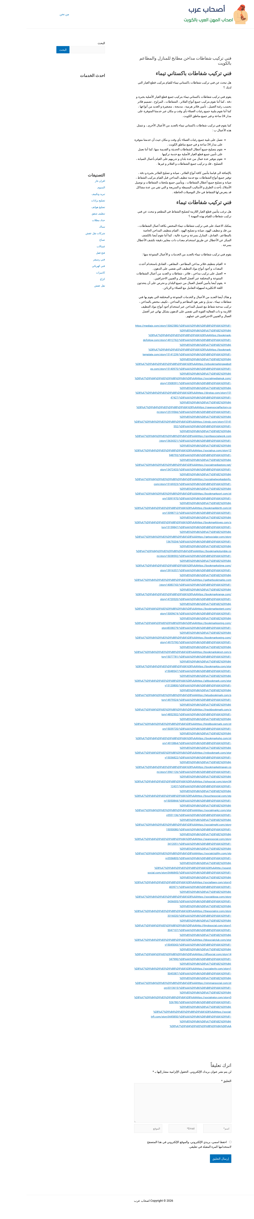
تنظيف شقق (71, 213)
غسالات (73, 246)
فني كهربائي (71, 266)
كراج (75, 279)
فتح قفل (73, 253)
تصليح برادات (70, 200)
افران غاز (72, 181)
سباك (75, 227)
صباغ (75, 240)
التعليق (200, 1081)
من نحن (37, 14)
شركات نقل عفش (67, 233)
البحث (74, 43)
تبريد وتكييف (71, 194)
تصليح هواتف (70, 207)
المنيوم (74, 187)
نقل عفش (72, 286)
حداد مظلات (71, 220)
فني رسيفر (71, 259)
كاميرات (73, 272)
